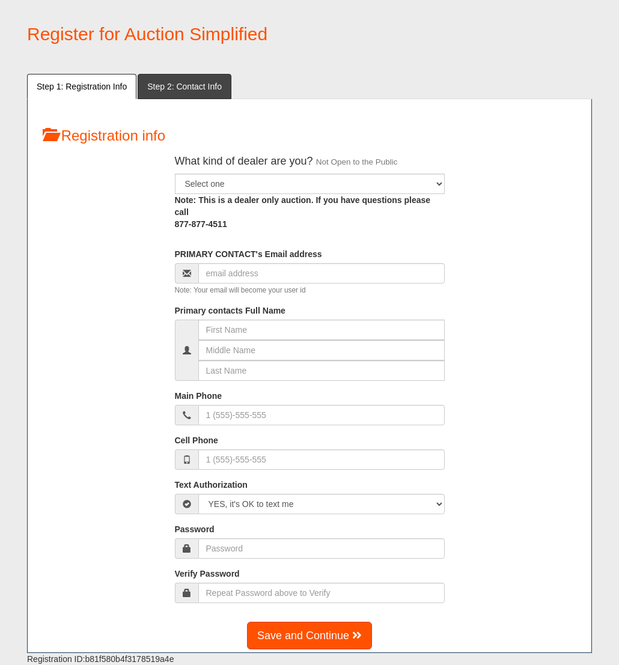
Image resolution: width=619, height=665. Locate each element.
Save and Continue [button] (309, 636)
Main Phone (198, 396)
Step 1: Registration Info (82, 86)
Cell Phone (196, 440)
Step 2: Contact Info (184, 86)
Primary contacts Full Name (230, 310)
